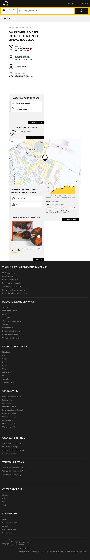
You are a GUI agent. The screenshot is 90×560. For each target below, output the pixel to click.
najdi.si (5, 498)
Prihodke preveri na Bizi (69, 208)
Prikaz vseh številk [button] (22, 51)
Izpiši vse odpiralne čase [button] (24, 77)
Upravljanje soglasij (79, 551)
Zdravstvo (6, 317)
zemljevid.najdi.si (22, 198)
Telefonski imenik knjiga (12, 474)
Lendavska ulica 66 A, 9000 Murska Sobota (22, 57)
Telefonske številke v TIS (12, 286)
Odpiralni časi (7, 420)
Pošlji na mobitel (9, 413)
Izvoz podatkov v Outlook (12, 410)
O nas (4, 519)
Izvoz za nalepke (9, 406)
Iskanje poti (7, 400)
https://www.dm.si (21, 66)
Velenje (5, 369)
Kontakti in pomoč (9, 522)
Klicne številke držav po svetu (14, 293)
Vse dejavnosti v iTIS (10, 338)
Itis (10, 28)
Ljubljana (6, 352)
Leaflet (59, 184)
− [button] (12, 145)
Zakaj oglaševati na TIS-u (12, 443)
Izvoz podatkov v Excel (11, 396)
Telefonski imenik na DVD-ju (14, 471)
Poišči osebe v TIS (9, 276)
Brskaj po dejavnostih (35, 137)
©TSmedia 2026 (76, 184)
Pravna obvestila (9, 529)
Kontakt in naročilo (9, 453)
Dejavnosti (36, 551)
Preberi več (38, 259)
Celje (4, 358)
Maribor (5, 355)
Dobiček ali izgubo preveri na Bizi (56, 212)
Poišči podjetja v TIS (10, 279)
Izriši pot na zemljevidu (23, 60)
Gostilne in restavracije (11, 321)
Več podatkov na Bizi (70, 220)
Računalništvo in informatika (13, 334)
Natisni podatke (8, 423)
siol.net (5, 495)
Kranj (4, 362)
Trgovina (5, 307)
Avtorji (5, 526)
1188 (4, 505)
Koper (4, 365)
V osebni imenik (9, 416)
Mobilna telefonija (9, 310)
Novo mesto (7, 372)
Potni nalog (7, 403)
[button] (6, 3)
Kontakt (45, 551)
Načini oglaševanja (10, 446)
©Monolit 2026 (66, 184)
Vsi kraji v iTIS (8, 382)
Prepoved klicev (8, 532)
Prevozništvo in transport (12, 331)
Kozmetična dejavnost (23, 28)
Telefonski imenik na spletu (13, 467)
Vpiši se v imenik (9, 273)
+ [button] (12, 141)
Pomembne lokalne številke (13, 290)
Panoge (22, 551)
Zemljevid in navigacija (11, 283)
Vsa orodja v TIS (8, 427)
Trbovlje (5, 379)
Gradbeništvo (7, 327)
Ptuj (4, 375)
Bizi (17, 205)
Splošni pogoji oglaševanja (13, 450)
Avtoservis (6, 314)
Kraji (28, 551)
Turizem (5, 324)
